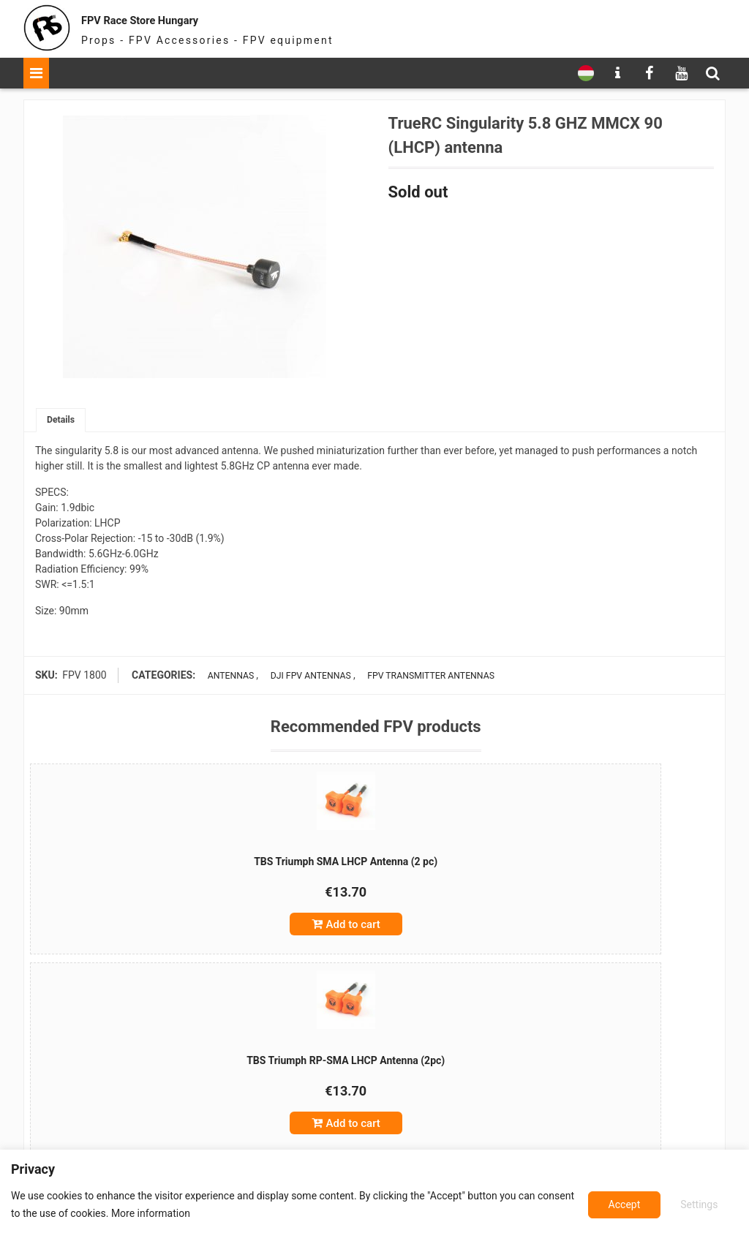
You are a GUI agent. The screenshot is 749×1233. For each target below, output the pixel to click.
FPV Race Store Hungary (182, 18)
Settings (622, 1204)
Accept (701, 1204)
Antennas (225, 678)
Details (63, 421)
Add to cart (152, 932)
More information (189, 1213)
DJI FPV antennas (304, 678)
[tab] (63, 421)
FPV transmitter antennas (430, 678)
